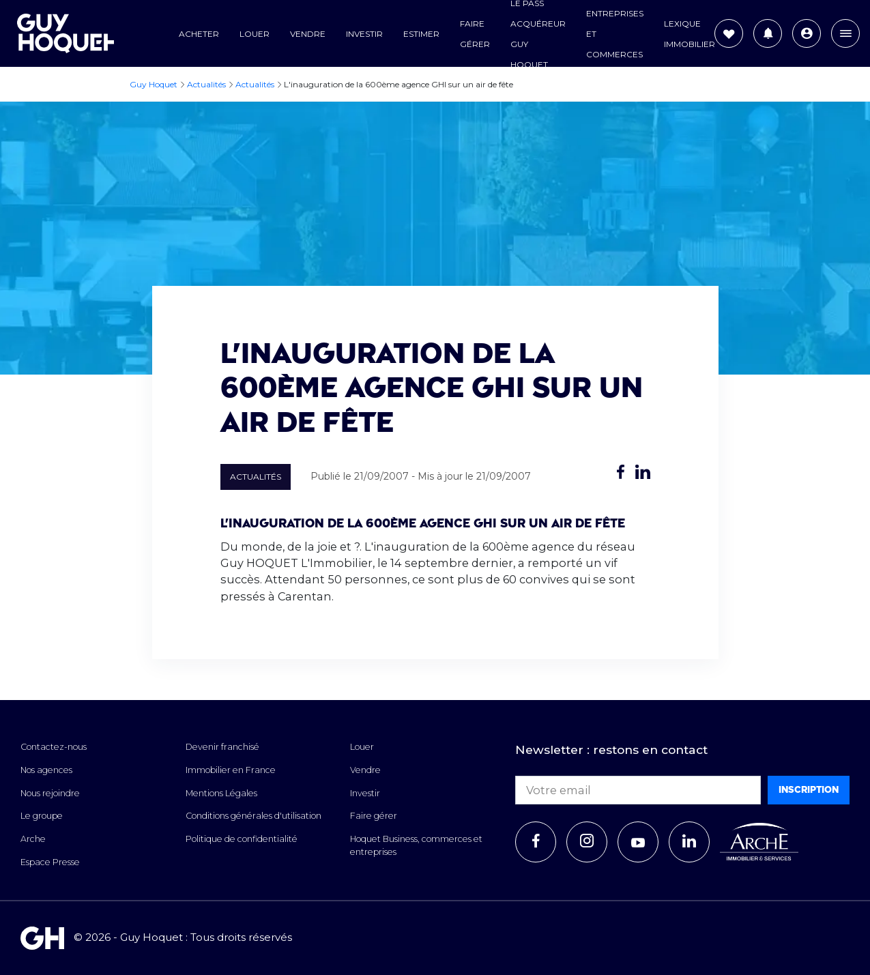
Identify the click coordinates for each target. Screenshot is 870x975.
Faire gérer (373, 816)
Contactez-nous (53, 747)
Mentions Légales (221, 793)
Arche (33, 839)
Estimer (421, 34)
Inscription (809, 790)
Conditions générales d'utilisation (253, 816)
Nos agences (46, 770)
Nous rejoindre (50, 793)
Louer (255, 34)
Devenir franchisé (222, 747)
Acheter (199, 34)
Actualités (255, 476)
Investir (364, 34)
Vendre (307, 34)
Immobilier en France (231, 770)
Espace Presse (50, 862)
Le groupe (41, 816)
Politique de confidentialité (242, 839)
